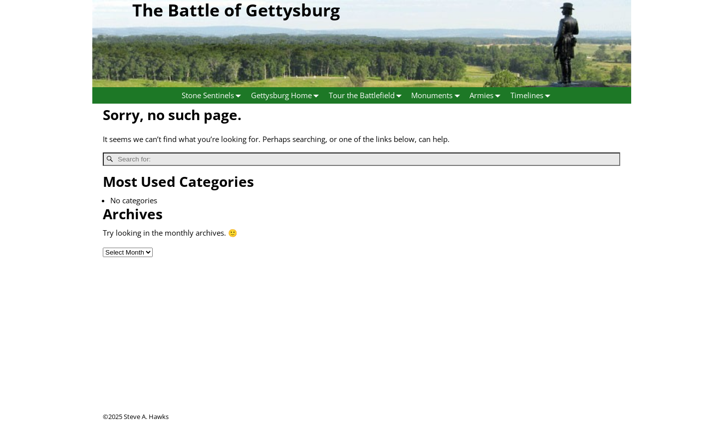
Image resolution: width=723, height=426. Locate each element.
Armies (487, 95)
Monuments (437, 95)
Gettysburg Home (287, 95)
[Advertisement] (361, 342)
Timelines (532, 95)
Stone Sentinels (213, 95)
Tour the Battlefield (367, 95)
